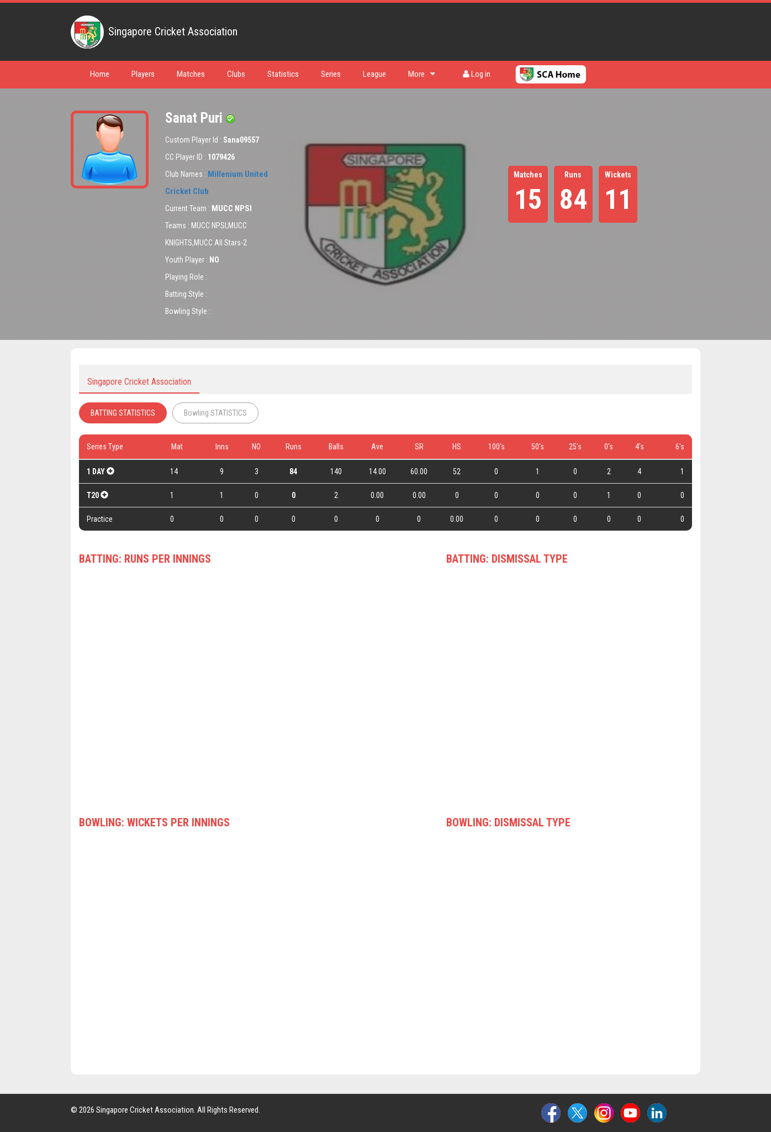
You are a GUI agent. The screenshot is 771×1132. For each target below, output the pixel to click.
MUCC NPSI (232, 208)
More (421, 74)
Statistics (283, 74)
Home (99, 74)
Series (331, 74)
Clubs (236, 74)
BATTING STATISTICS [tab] (123, 412)
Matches (191, 74)
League (374, 74)
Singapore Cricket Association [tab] (139, 381)
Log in (476, 74)
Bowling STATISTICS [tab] (215, 412)
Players (143, 74)
